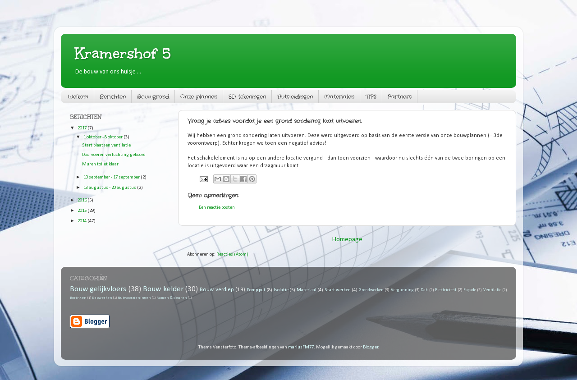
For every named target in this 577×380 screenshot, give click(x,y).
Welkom (78, 97)
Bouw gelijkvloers (98, 289)
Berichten (113, 97)
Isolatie (281, 290)
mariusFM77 (301, 347)
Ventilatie (492, 290)
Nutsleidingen (295, 97)
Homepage (347, 239)
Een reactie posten (217, 207)
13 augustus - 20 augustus (110, 187)
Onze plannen (198, 97)
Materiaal (306, 290)
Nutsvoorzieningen (134, 298)
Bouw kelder (163, 289)
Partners (400, 97)
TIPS (371, 97)
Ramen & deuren (171, 298)
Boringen (78, 298)
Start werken (338, 290)
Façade (469, 290)
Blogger (370, 347)
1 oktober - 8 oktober (103, 137)
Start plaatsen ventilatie (106, 145)
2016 (82, 200)
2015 (82, 210)
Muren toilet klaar (100, 164)
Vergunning (402, 290)
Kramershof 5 (122, 53)
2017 (82, 128)
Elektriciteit (445, 290)
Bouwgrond (153, 97)
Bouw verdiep (217, 290)
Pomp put (256, 290)
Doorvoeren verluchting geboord (114, 154)
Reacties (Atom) (232, 254)
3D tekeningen (247, 97)
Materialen (339, 97)
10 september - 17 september (112, 177)
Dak (424, 290)
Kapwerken (102, 298)
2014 (82, 221)
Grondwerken (371, 290)
